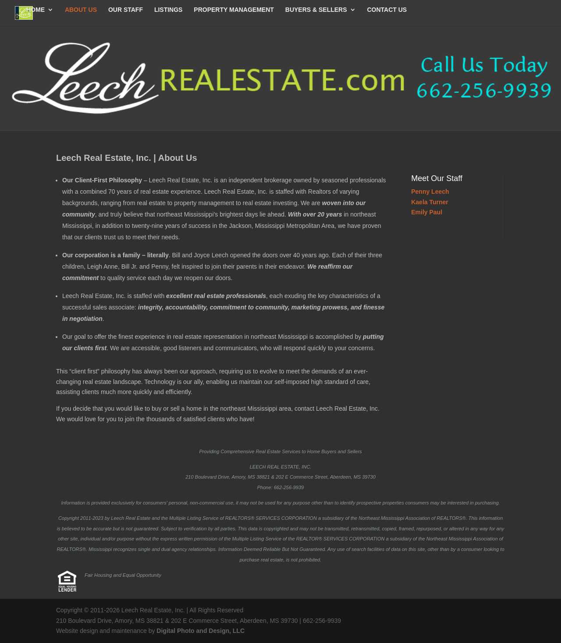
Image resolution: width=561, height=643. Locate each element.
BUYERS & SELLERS (316, 10)
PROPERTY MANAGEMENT (234, 10)
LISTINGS (168, 10)
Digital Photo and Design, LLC (200, 630)
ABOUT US (81, 10)
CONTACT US (387, 10)
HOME (35, 10)
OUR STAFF (125, 10)
